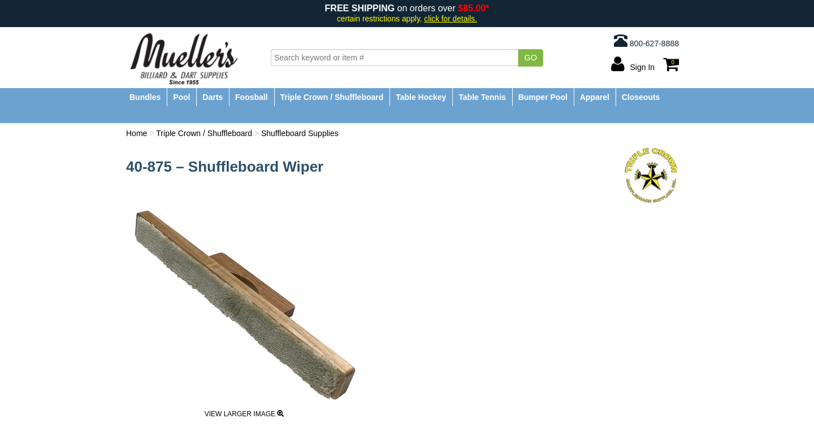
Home (136, 133)
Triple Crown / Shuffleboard (332, 97)
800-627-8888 (646, 40)
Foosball (251, 97)
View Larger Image (244, 414)
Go (530, 57)
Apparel (594, 97)
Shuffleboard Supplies (300, 133)
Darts (212, 97)
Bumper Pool (543, 97)
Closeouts (641, 97)
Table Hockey (421, 97)
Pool (181, 97)
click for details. (450, 19)
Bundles (145, 97)
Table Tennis (482, 97)
